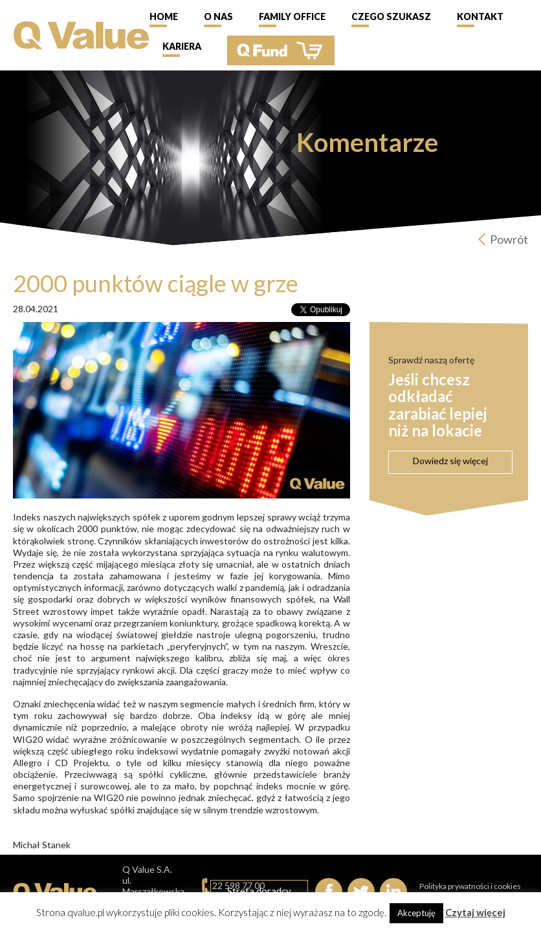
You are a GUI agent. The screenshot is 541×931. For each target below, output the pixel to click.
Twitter (361, 891)
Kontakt (480, 16)
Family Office (292, 16)
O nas (218, 16)
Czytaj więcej (475, 912)
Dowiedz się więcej (450, 460)
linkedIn (393, 891)
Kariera (181, 46)
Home (163, 16)
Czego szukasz (391, 16)
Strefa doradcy (259, 891)
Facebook (328, 891)
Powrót (509, 239)
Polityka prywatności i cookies (470, 886)
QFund (281, 50)
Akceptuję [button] (416, 913)
